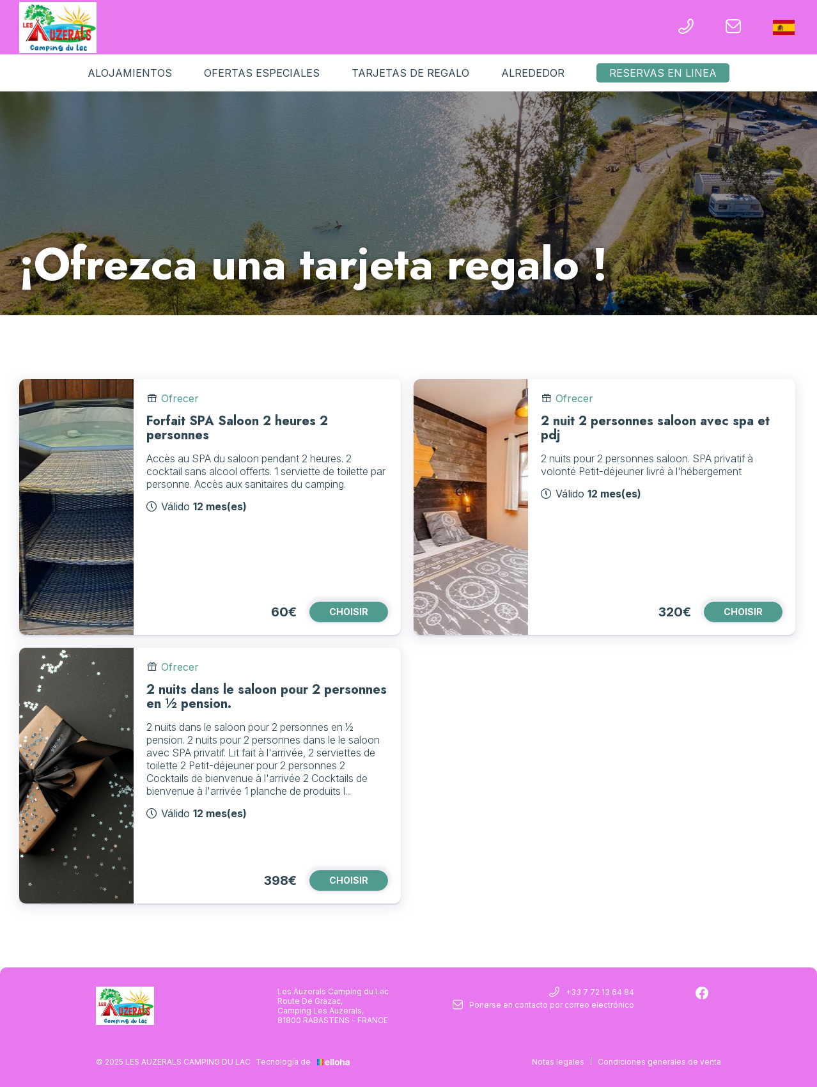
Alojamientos (130, 72)
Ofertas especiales (262, 72)
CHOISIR (348, 611)
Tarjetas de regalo (410, 72)
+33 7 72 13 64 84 (591, 993)
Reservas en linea (663, 72)
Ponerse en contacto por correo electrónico (543, 1005)
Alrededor (532, 72)
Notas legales (558, 1062)
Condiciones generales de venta (659, 1062)
